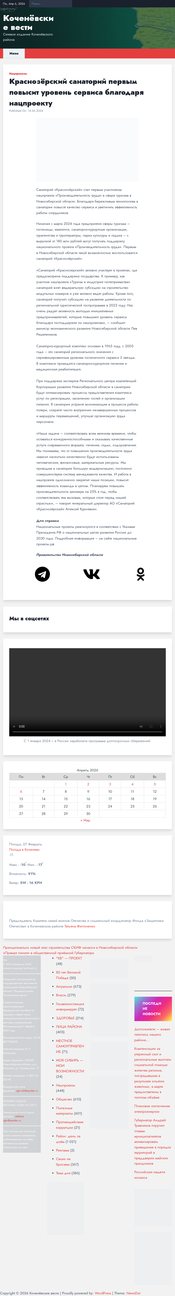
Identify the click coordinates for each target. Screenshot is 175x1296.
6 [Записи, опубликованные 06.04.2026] (21, 791)
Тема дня (63, 1173)
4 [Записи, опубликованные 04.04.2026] (132, 784)
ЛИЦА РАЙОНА (69, 1026)
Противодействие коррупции (70, 1124)
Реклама (62, 1150)
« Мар (85, 820)
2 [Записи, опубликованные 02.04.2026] (88, 784)
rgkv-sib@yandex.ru (27, 1091)
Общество (64, 1099)
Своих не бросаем (63, 1161)
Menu (13, 53)
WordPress (103, 1293)
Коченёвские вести (28, 22)
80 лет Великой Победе (68, 975)
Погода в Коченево (24, 849)
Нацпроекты (18, 74)
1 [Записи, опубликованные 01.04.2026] (66, 784)
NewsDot (133, 1293)
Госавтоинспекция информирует (70, 1006)
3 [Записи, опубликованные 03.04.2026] (110, 784)
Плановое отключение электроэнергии (152, 1108)
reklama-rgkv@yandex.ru (13, 1118)
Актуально (64, 986)
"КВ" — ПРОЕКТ (69, 958)
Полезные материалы (64, 1110)
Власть (61, 995)
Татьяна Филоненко (80, 926)
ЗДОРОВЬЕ (65, 1018)
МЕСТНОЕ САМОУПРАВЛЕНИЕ (70, 1046)
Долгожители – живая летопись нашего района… (152, 1034)
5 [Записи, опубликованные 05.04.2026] (155, 784)
